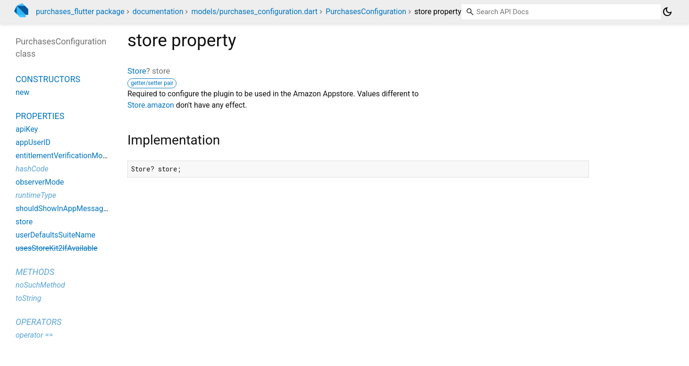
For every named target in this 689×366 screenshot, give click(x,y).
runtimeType (36, 195)
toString (28, 298)
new (22, 92)
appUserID (33, 142)
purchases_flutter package (80, 11)
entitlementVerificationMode (63, 155)
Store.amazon (150, 105)
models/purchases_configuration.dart (254, 11)
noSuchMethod (40, 285)
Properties (40, 116)
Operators (38, 322)
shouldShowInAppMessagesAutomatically (86, 208)
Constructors (48, 79)
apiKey (27, 129)
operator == (34, 335)
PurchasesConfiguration (366, 11)
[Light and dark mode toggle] (667, 11)
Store (136, 71)
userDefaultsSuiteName (55, 234)
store (24, 221)
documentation (158, 11)
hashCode (32, 168)
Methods (35, 272)
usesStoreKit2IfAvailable (57, 248)
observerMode (40, 182)
